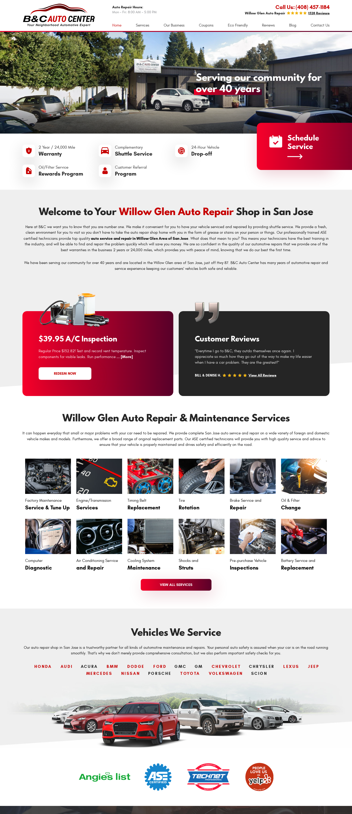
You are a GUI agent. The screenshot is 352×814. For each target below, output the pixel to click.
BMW (113, 666)
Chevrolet (226, 666)
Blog (292, 25)
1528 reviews (319, 13)
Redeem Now (65, 373)
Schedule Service (294, 145)
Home (116, 25)
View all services (176, 585)
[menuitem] (116, 25)
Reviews (268, 25)
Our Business (174, 25)
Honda (43, 666)
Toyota (190, 673)
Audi (67, 666)
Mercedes (99, 673)
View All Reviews (262, 375)
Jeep (313, 666)
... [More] (124, 356)
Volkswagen (226, 673)
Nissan (130, 673)
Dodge (136, 666)
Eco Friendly (238, 25)
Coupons (206, 25)
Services (142, 25)
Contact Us (320, 25)
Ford (159, 666)
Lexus (291, 666)
